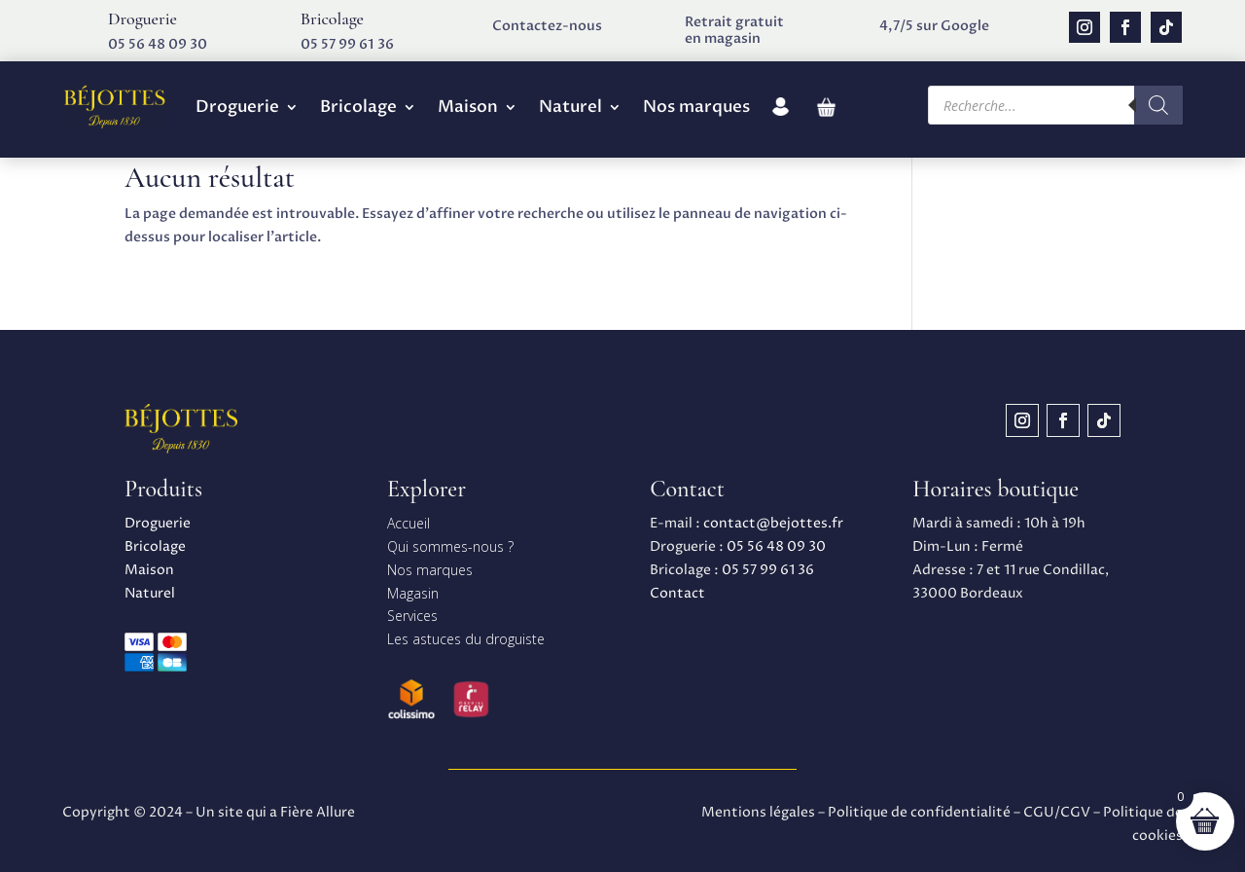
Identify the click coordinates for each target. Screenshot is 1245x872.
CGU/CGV (1056, 812)
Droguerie (237, 106)
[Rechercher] (1158, 105)
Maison (468, 106)
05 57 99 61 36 (347, 44)
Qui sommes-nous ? (450, 546)
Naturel (570, 106)
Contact (677, 593)
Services (412, 615)
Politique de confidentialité (919, 812)
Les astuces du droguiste (466, 639)
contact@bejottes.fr (773, 523)
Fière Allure (317, 812)
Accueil (408, 523)
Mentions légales (758, 812)
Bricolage (358, 106)
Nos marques (696, 106)
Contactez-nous (547, 26)
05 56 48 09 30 (157, 44)
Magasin (413, 593)
